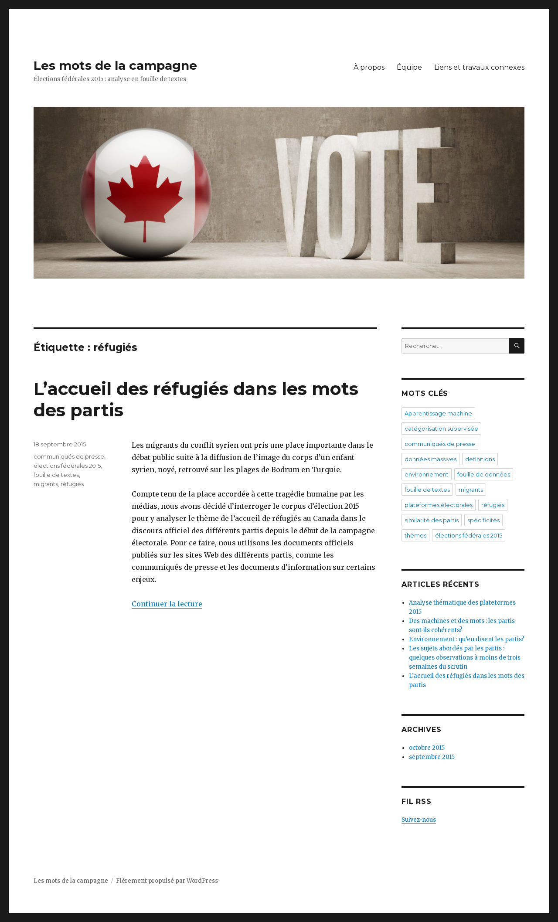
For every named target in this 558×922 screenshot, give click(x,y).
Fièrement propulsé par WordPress (167, 881)
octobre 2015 (427, 748)
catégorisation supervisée (441, 428)
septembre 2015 (432, 757)
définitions (480, 459)
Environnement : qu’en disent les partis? (466, 639)
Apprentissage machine (438, 413)
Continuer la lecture (167, 603)
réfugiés (72, 483)
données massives (430, 459)
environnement (427, 474)
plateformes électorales (439, 504)
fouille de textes (56, 474)
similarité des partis (432, 520)
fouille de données (483, 474)
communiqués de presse (69, 456)
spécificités (483, 520)
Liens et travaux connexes (479, 67)
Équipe (409, 67)
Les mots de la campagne (115, 65)
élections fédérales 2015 (67, 465)
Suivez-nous (418, 819)
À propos (369, 67)
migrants (46, 483)
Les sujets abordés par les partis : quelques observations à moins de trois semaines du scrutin (465, 657)
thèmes (415, 535)
